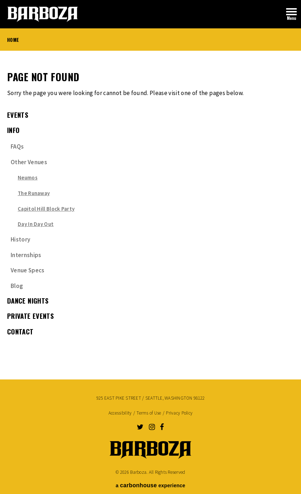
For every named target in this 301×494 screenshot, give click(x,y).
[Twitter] (140, 427)
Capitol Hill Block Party (46, 208)
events (17, 115)
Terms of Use (148, 413)
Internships (26, 255)
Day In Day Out (36, 224)
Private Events (30, 316)
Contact (20, 331)
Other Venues (29, 162)
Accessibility (120, 413)
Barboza (42, 14)
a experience (150, 485)
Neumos (28, 177)
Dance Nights (28, 300)
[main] (150, 211)
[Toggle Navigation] (291, 14)
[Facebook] (162, 427)
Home (13, 39)
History (20, 239)
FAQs (17, 146)
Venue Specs (28, 270)
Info (13, 130)
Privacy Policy (179, 413)
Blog (17, 286)
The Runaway (34, 193)
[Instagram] (152, 427)
